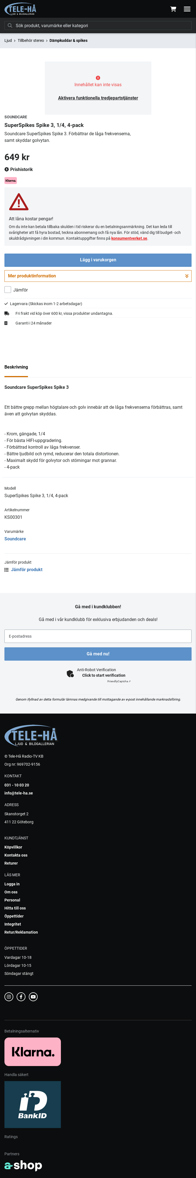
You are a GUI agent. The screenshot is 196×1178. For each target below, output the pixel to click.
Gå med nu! (98, 653)
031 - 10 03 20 (16, 785)
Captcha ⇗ (119, 681)
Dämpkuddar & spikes (68, 40)
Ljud (8, 40)
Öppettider (14, 916)
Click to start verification (103, 675)
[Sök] (98, 25)
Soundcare (15, 538)
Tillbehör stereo (31, 40)
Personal (12, 900)
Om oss (10, 892)
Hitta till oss (15, 908)
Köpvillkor (13, 847)
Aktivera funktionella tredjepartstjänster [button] (98, 98)
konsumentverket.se (129, 238)
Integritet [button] (12, 924)
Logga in (12, 884)
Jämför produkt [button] (23, 569)
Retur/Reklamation (21, 932)
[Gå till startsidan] (20, 9)
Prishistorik (18, 169)
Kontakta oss (15, 855)
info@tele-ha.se (18, 793)
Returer (11, 863)
